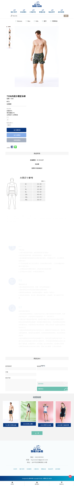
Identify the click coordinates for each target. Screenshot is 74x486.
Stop (42, 88)
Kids (37, 21)
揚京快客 (31, 478)
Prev (16, 56)
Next (65, 56)
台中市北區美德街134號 (39, 462)
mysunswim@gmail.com (39, 460)
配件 (45, 21)
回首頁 (15, 469)
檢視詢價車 (17, 140)
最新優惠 (61, 12)
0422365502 (39, 457)
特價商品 (54, 21)
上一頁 (37, 433)
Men (29, 21)
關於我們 (14, 12)
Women (19, 21)
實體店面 (42, 12)
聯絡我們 (52, 12)
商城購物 (23, 12)
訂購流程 (33, 12)
